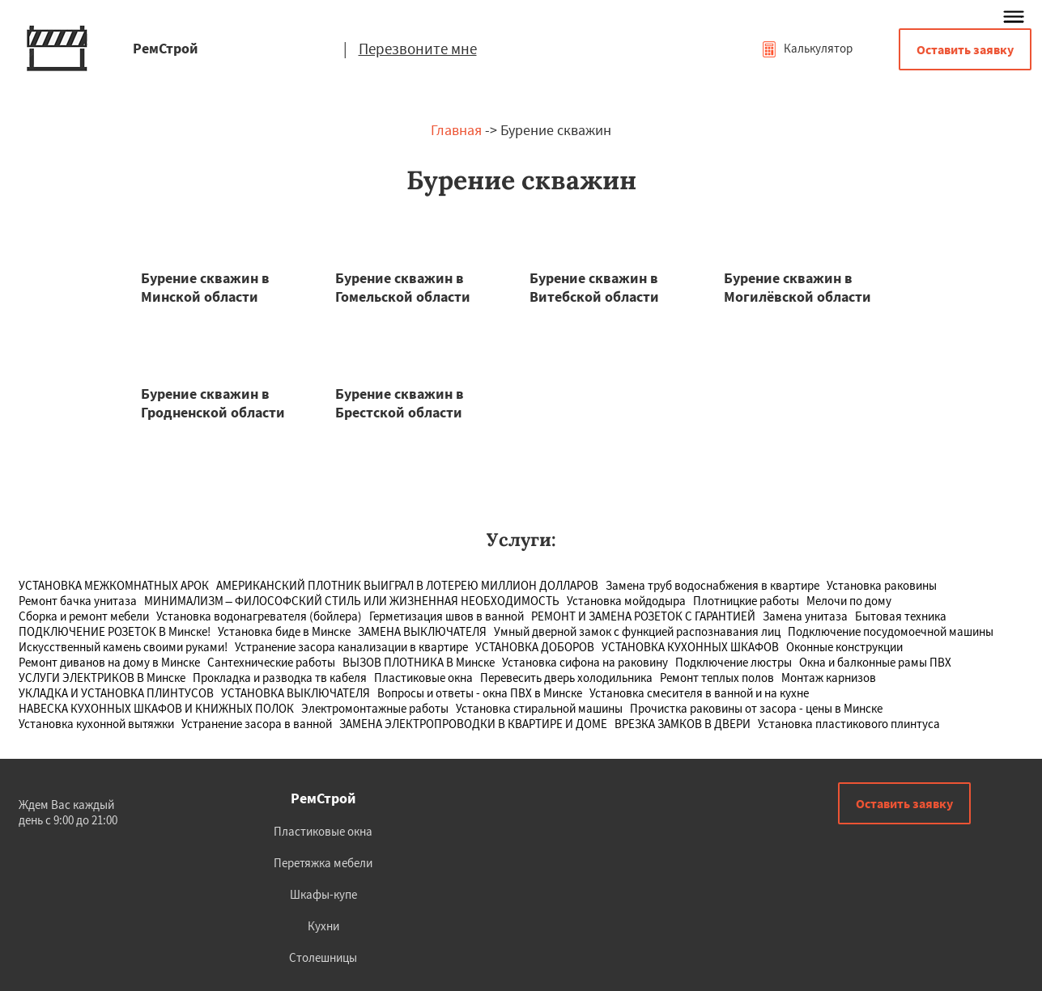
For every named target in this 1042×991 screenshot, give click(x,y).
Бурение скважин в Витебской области (594, 287)
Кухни (323, 926)
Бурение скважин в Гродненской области (213, 402)
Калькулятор (807, 48)
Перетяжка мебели (323, 862)
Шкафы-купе (323, 894)
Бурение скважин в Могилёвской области (797, 287)
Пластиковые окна (323, 831)
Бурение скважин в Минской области (205, 287)
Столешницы (323, 957)
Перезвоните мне (418, 48)
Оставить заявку (965, 49)
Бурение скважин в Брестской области (399, 402)
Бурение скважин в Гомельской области (402, 287)
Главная (456, 130)
